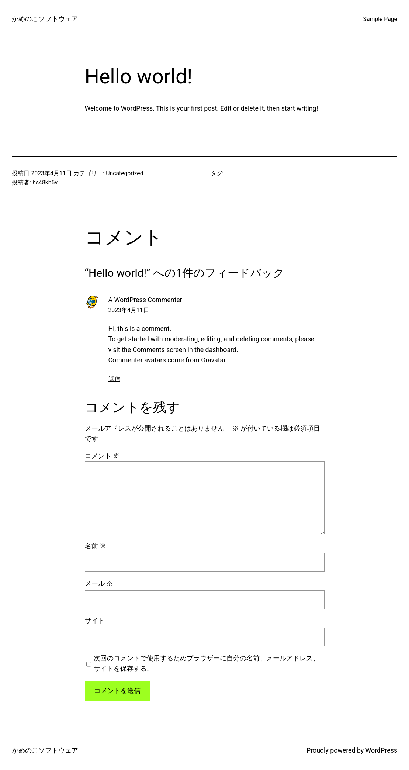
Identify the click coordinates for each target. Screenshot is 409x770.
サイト (95, 620)
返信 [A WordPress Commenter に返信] (114, 379)
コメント (102, 456)
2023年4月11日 (128, 310)
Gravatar (213, 360)
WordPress (381, 750)
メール (99, 583)
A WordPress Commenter (145, 300)
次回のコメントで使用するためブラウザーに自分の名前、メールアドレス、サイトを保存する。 (206, 663)
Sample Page (380, 19)
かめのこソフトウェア (45, 19)
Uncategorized (124, 173)
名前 (95, 546)
